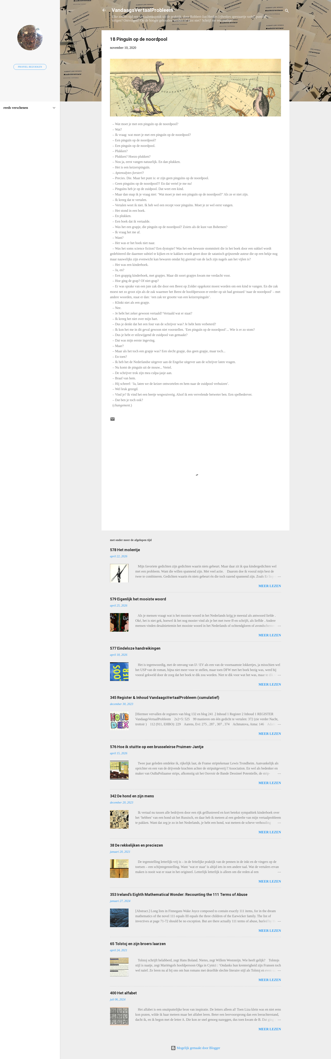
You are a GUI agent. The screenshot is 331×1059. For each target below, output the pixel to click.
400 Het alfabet (123, 993)
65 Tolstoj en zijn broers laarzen (138, 943)
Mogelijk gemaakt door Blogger (195, 1048)
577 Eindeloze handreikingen (135, 648)
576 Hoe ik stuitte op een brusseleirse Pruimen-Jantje (156, 747)
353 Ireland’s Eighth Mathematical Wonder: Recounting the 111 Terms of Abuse (178, 894)
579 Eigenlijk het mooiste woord (138, 599)
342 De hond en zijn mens (132, 796)
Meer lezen (270, 586)
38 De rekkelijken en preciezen (136, 845)
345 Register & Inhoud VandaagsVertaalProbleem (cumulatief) (164, 697)
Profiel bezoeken (30, 66)
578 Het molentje (125, 550)
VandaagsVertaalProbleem (142, 10)
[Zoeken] (286, 11)
